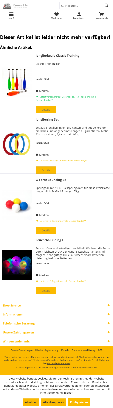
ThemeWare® (89, 367)
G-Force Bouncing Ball (52, 180)
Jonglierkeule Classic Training (57, 56)
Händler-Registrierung (46, 350)
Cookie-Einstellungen (21, 350)
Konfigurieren (79, 402)
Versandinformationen (58, 363)
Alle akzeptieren (53, 402)
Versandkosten (61, 357)
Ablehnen (31, 402)
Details (45, 109)
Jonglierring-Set (47, 120)
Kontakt (65, 350)
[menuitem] (101, 15)
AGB (100, 350)
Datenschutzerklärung (83, 350)
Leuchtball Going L (50, 240)
